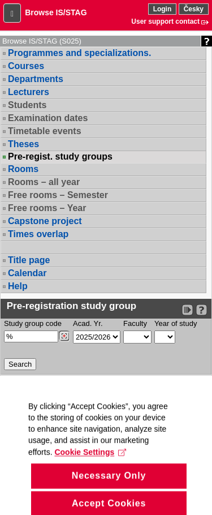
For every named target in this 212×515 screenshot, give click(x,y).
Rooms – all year (44, 182)
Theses (23, 144)
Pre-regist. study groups (60, 157)
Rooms (23, 169)
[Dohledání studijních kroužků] (64, 336)
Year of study (175, 323)
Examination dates (48, 118)
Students (27, 105)
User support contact (165, 21)
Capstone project (45, 221)
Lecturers (28, 92)
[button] (12, 13)
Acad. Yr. (88, 323)
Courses (26, 66)
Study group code (33, 323)
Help (18, 286)
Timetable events (44, 131)
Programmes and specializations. (79, 53)
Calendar (27, 273)
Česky (194, 9)
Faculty (135, 323)
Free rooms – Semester (58, 195)
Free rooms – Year (47, 208)
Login (162, 9)
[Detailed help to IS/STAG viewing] (201, 310)
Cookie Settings (90, 463)
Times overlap (38, 234)
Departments (35, 79)
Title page (29, 260)
